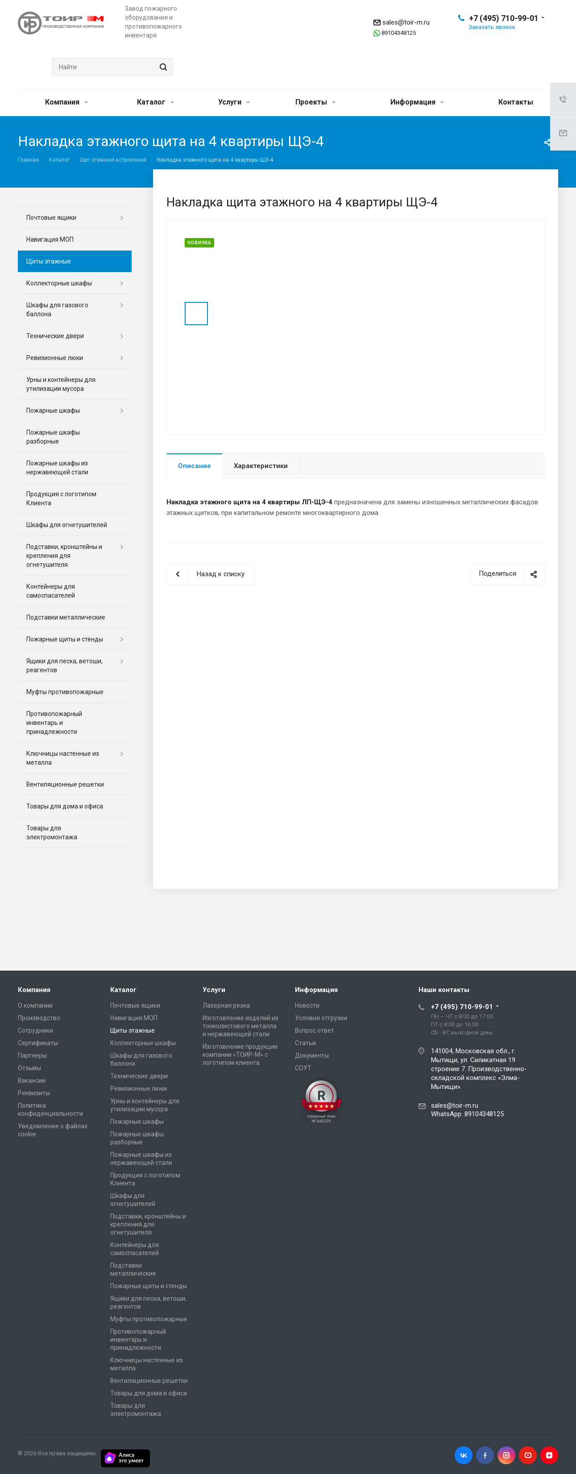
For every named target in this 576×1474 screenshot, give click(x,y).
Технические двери (55, 335)
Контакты (515, 102)
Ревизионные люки (54, 357)
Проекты (315, 102)
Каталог (155, 102)
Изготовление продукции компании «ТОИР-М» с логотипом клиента (240, 1054)
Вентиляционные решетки (65, 784)
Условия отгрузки (321, 1018)
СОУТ (303, 1068)
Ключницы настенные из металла (62, 758)
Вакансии (32, 1080)
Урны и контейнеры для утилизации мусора (60, 384)
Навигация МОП (50, 239)
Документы (312, 1055)
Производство (39, 1018)
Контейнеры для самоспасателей (50, 591)
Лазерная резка (226, 1005)
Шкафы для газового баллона (57, 310)
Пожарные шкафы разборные (53, 437)
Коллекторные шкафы (59, 283)
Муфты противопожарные (65, 691)
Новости (307, 1005)
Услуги (234, 102)
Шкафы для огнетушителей (66, 524)
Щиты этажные (48, 261)
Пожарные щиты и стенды (64, 639)
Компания (66, 102)
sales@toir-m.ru (406, 22)
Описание (194, 466)
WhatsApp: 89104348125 (467, 1114)
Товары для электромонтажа (51, 833)
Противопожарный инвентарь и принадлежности (54, 722)
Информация (417, 102)
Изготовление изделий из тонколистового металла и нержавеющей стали (240, 1026)
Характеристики (261, 466)
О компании (35, 1005)
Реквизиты (34, 1093)
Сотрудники (35, 1030)
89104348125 (398, 32)
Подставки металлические (65, 617)
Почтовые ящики (51, 217)
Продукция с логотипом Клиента (61, 498)
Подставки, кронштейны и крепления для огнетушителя (64, 555)
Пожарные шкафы (53, 410)
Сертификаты (38, 1043)
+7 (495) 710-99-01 (504, 18)
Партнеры (32, 1055)
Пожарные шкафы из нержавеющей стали (57, 468)
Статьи (305, 1043)
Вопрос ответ (314, 1030)
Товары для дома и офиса (64, 806)
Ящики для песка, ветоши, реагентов (64, 665)
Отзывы (29, 1068)
